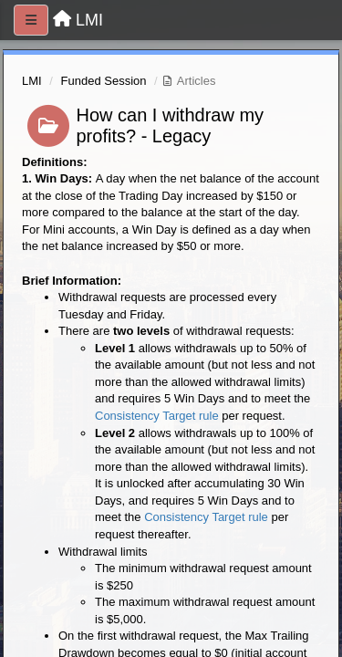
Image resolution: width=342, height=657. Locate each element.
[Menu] (31, 20)
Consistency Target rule (157, 415)
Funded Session (104, 81)
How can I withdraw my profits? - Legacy (170, 125)
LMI (32, 81)
